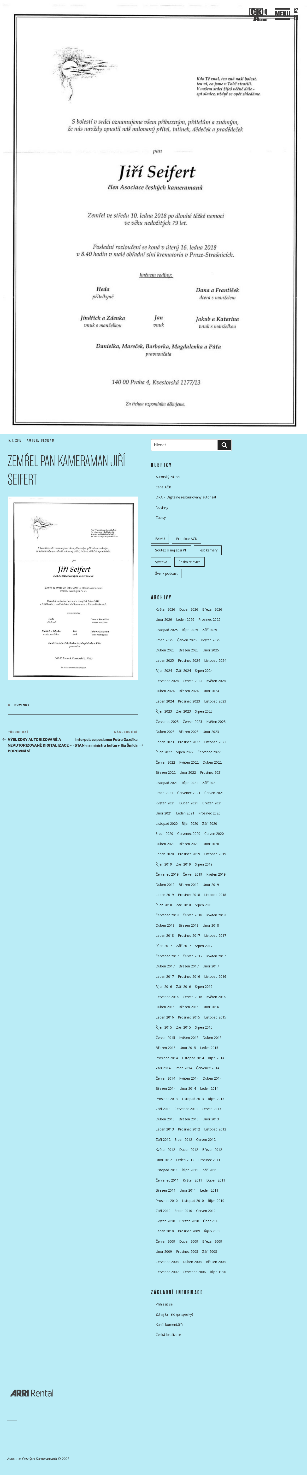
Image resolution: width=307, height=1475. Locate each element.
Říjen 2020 (190, 823)
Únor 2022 (188, 772)
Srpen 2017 (204, 945)
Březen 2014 (166, 1088)
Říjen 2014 (216, 1058)
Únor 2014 (188, 1088)
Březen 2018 (189, 925)
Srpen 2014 (183, 1068)
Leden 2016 (165, 1017)
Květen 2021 (165, 803)
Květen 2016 (216, 997)
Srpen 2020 (164, 833)
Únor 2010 (211, 1221)
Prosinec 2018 (189, 894)
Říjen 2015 (164, 1027)
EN (296, 18)
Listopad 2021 (167, 782)
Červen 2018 (192, 915)
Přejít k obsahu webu (157, 132)
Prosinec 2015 (189, 1017)
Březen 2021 (212, 803)
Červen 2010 (206, 1210)
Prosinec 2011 (209, 1160)
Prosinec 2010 (167, 1200)
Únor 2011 (188, 1190)
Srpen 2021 (164, 792)
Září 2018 (183, 905)
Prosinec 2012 (189, 1129)
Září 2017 (183, 945)
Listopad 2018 (215, 894)
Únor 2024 (211, 691)
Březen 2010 (189, 1221)
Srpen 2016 (204, 986)
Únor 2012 (164, 1160)
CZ (296, 11)
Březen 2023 (189, 731)
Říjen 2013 (216, 1098)
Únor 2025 (211, 650)
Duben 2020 (165, 844)
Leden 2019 (165, 894)
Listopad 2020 (167, 823)
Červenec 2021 (188, 792)
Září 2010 (163, 1210)
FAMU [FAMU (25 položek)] (160, 538)
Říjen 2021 (190, 782)
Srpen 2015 (204, 1027)
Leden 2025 (165, 660)
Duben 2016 (165, 1007)
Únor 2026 (164, 619)
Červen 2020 (214, 833)
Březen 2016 (189, 1007)
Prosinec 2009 (189, 1231)
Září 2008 (209, 1251)
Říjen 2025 (190, 629)
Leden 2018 (165, 935)
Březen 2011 (166, 1190)
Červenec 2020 (188, 833)
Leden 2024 (165, 701)
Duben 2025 (165, 650)
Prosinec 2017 (189, 935)
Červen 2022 (165, 762)
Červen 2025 (187, 640)
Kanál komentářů (169, 1324)
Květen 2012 (165, 1149)
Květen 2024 (216, 681)
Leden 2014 (209, 1088)
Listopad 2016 (215, 976)
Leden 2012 (185, 1160)
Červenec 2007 (167, 1272)
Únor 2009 (164, 1251)
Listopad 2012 (215, 1129)
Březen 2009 (212, 1241)
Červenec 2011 (167, 1180)
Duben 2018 (165, 925)
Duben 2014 (212, 1078)
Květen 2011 (192, 1180)
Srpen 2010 (183, 1210)
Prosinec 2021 (211, 772)
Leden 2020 (165, 854)
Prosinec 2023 (189, 701)
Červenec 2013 (186, 1108)
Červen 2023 (192, 721)
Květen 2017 (216, 956)
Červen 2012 (206, 1139)
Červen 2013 (211, 1108)
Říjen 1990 (218, 1272)
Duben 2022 (212, 762)
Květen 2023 (216, 721)
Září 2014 (163, 1068)
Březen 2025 (189, 650)
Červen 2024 (192, 681)
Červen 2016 (192, 997)
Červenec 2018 (167, 915)
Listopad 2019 (215, 854)
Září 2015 (183, 1027)
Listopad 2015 (215, 1017)
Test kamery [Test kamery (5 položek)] (208, 550)
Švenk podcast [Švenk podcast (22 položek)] (166, 573)
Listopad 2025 (167, 629)
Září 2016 (183, 986)
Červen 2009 (165, 1241)
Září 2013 (163, 1108)
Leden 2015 (209, 1047)
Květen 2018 (216, 915)
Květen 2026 (165, 609)
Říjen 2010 (216, 1200)
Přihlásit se (164, 1304)
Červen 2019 (192, 874)
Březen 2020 (189, 844)
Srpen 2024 (204, 670)
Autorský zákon (168, 476)
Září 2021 (209, 782)
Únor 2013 (211, 1119)
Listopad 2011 (167, 1170)
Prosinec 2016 (189, 976)
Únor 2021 (164, 813)
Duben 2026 (188, 609)
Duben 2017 (165, 966)
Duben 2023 (165, 731)
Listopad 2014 (193, 1058)
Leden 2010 (165, 1231)
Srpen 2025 (164, 640)
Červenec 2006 (194, 1272)
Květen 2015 (189, 1037)
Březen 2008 (216, 1261)
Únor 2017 (211, 966)
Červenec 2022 (209, 752)
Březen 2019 (189, 884)
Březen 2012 (212, 1149)
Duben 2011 (215, 1180)
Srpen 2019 (204, 864)
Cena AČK (163, 487)
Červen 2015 (165, 1037)
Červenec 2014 (207, 1068)
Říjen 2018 (164, 905)
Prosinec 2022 (189, 742)
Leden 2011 (209, 1190)
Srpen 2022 (185, 752)
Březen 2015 (166, 1047)
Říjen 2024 (164, 670)
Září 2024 (183, 670)
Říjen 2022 (164, 752)
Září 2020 (209, 823)
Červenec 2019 (167, 874)
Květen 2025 (210, 640)
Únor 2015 (188, 1047)
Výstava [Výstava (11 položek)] (161, 562)
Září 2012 (163, 1139)
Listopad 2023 (215, 701)
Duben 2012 (188, 1149)
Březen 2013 (189, 1119)
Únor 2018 (211, 925)
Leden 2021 (185, 813)
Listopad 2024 (215, 660)
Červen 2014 (165, 1078)
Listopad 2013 (193, 1098)
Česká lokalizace (168, 1334)
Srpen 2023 (204, 711)
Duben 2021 (188, 803)
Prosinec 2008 (187, 1251)
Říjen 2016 (164, 986)
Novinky (22, 705)
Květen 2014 (189, 1078)
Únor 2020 (211, 844)
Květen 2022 (189, 762)
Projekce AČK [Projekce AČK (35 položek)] (186, 538)
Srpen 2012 (183, 1139)
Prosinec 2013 (167, 1098)
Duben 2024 (165, 691)
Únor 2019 (211, 884)
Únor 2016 (211, 1007)
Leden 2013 (165, 1129)
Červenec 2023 (167, 721)
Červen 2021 (214, 792)
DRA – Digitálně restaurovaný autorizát (186, 497)
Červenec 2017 (167, 956)
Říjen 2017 (164, 945)
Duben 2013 (165, 1119)
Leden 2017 (165, 976)
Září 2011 (209, 1170)
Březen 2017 (189, 966)
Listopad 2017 (215, 935)
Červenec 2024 (167, 681)
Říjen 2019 (164, 864)
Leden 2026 (185, 619)
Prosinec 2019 (189, 854)
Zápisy (161, 517)
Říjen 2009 (212, 1231)
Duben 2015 (212, 1037)
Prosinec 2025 (209, 619)
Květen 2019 (216, 874)
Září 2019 (183, 864)
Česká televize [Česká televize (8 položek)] (189, 562)
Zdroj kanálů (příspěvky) (174, 1314)
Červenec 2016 (167, 997)
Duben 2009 (188, 1241)
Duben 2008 (192, 1261)
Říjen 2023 (164, 711)
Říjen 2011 (190, 1170)
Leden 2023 (165, 742)
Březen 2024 (189, 691)
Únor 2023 (211, 731)
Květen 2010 (165, 1221)
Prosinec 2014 (167, 1058)
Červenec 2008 (167, 1261)
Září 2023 (183, 711)
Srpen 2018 (204, 905)
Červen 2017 (192, 956)
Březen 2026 (212, 609)
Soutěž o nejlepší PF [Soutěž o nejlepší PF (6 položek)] (171, 550)
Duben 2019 (165, 884)
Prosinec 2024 (189, 660)
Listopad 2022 (215, 742)
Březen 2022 (166, 772)
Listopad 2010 (193, 1200)
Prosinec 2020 (209, 813)
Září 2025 (209, 629)
